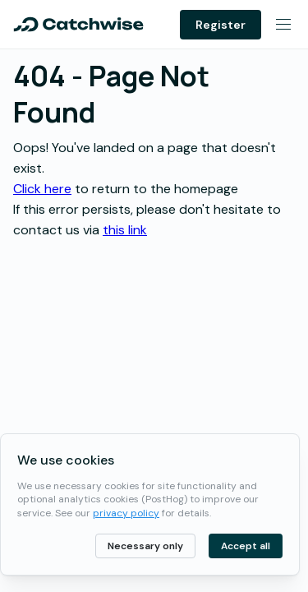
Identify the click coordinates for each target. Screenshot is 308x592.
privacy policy (126, 513)
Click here (42, 188)
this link (125, 229)
